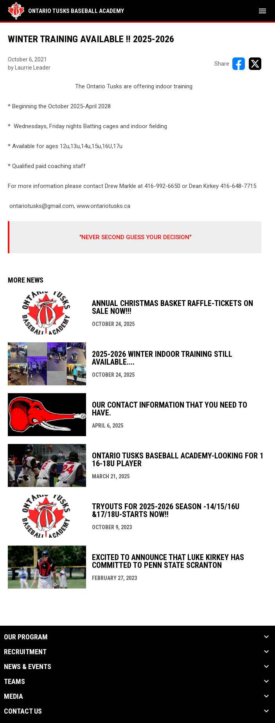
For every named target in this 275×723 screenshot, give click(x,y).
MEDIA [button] (13, 696)
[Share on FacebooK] (238, 63)
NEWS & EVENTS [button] (27, 666)
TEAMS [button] (14, 681)
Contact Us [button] (23, 711)
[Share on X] (255, 63)
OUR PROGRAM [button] (26, 637)
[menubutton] (262, 11)
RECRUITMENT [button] (25, 651)
